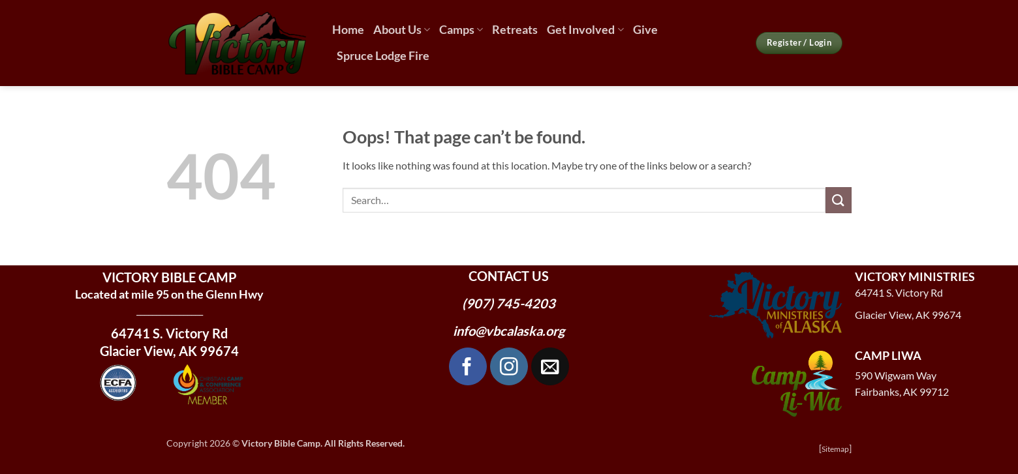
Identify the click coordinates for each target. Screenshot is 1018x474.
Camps (461, 30)
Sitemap (835, 449)
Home (348, 30)
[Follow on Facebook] (468, 366)
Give (645, 30)
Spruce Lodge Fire (383, 56)
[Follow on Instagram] (509, 366)
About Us (401, 30)
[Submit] (838, 200)
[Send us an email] (550, 366)
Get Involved (585, 30)
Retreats (515, 30)
